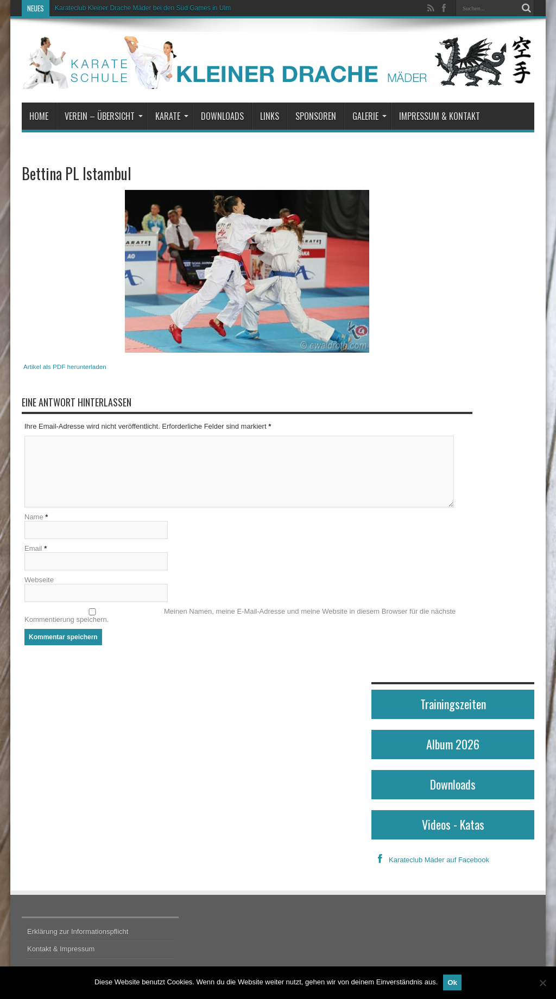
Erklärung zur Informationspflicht (77, 931)
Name (33, 517)
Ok (452, 982)
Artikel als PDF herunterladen (64, 366)
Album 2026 (452, 744)
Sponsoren (315, 116)
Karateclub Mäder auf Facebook (430, 860)
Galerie (369, 116)
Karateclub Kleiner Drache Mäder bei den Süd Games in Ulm (143, 8)
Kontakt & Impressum (60, 949)
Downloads (222, 116)
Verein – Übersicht (104, 116)
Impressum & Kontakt (439, 116)
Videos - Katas (453, 824)
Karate (171, 116)
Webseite (39, 580)
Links (269, 116)
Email (33, 548)
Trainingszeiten (453, 703)
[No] (542, 982)
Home (38, 116)
